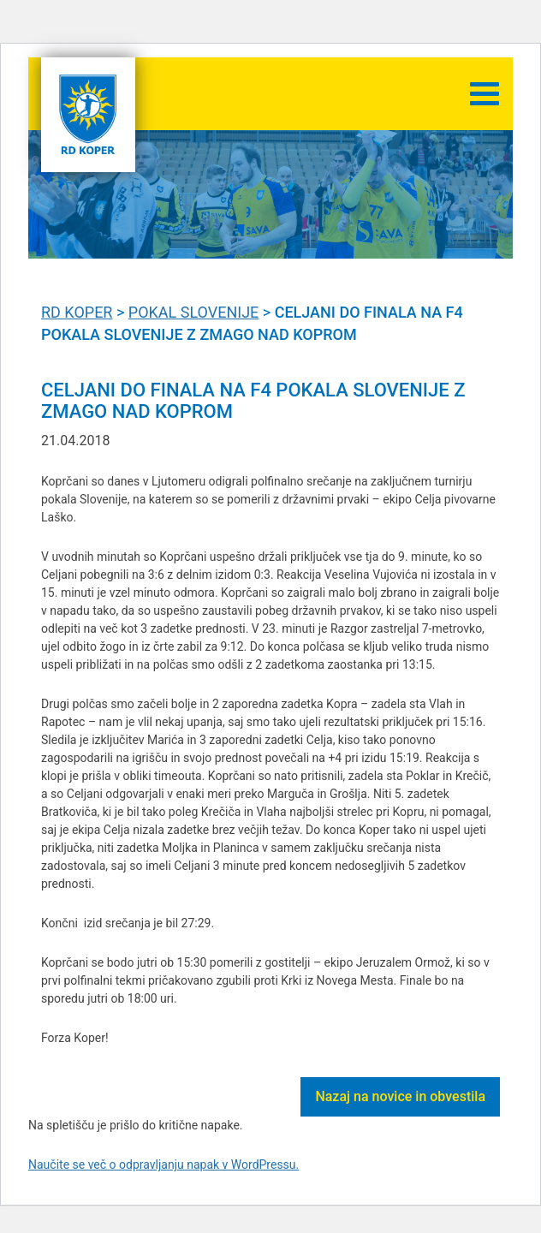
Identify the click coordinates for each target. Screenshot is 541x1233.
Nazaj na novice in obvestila (400, 1096)
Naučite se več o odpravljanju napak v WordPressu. (163, 1164)
